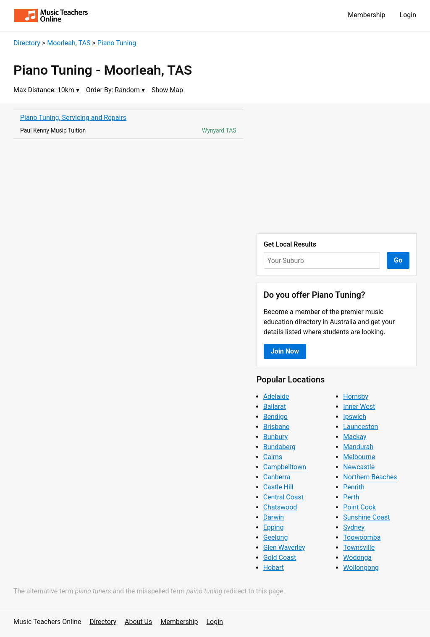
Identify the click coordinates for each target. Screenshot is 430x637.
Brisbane (276, 427)
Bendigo (275, 417)
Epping (273, 527)
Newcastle (359, 467)
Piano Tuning (116, 43)
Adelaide (276, 396)
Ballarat (274, 407)
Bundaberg (279, 447)
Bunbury (275, 437)
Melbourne (359, 457)
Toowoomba (361, 537)
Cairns (273, 457)
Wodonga (357, 558)
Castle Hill (278, 487)
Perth (351, 497)
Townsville (359, 547)
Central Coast (283, 497)
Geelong (275, 537)
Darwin (273, 517)
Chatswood (280, 507)
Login (408, 15)
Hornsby (355, 396)
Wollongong (361, 568)
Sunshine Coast (366, 517)
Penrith (353, 487)
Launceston (360, 427)
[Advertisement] (337, 167)
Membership (366, 15)
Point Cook (359, 507)
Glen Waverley (284, 547)
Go (398, 260)
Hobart (273, 568)
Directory (26, 43)
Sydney (353, 527)
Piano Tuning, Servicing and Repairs (73, 118)
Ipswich (354, 417)
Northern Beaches (370, 477)
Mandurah (358, 447)
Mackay (354, 437)
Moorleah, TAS (68, 43)
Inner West (359, 407)
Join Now (285, 351)
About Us (138, 622)
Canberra (277, 477)
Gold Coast (279, 558)
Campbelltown (284, 467)
